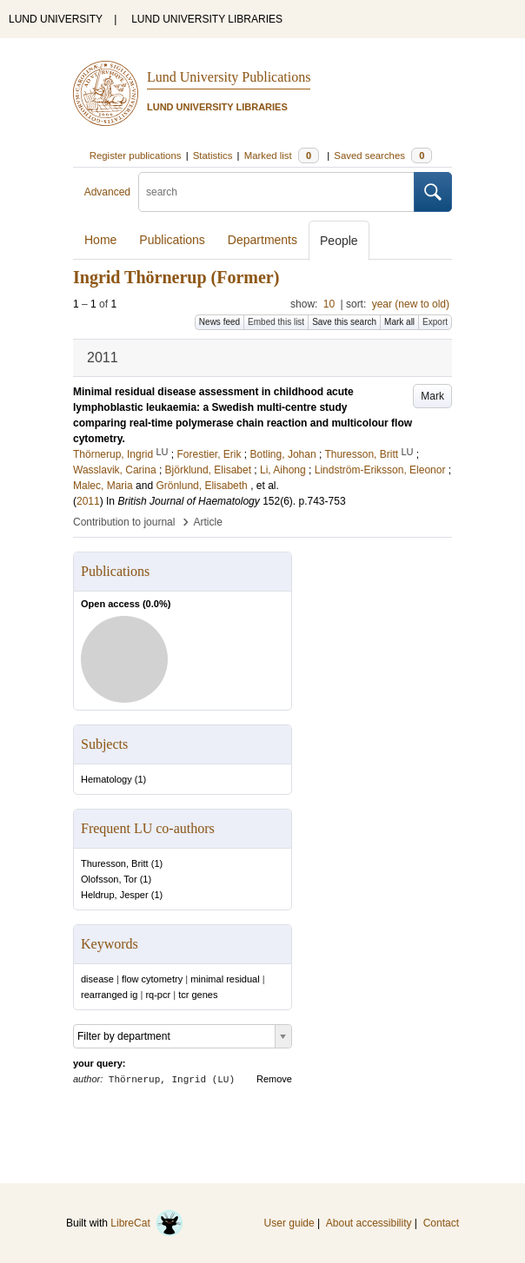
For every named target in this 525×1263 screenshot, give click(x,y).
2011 (88, 501)
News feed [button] (219, 322)
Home (100, 240)
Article (208, 522)
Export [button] (435, 322)
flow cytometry (152, 979)
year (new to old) (410, 304)
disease (97, 979)
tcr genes (197, 994)
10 (329, 304)
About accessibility (369, 1223)
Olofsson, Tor (109, 879)
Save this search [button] (344, 322)
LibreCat (146, 1223)
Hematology (106, 779)
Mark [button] (432, 396)
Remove (274, 1079)
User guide (289, 1223)
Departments (262, 240)
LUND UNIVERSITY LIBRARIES (206, 19)
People (339, 241)
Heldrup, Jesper (115, 894)
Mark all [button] (399, 322)
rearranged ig (109, 994)
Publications (172, 240)
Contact (441, 1223)
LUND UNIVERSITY (56, 19)
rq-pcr (157, 994)
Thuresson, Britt (115, 863)
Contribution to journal (124, 522)
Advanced (107, 192)
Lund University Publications (228, 76)
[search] (276, 192)
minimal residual (224, 979)
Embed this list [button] (276, 322)
